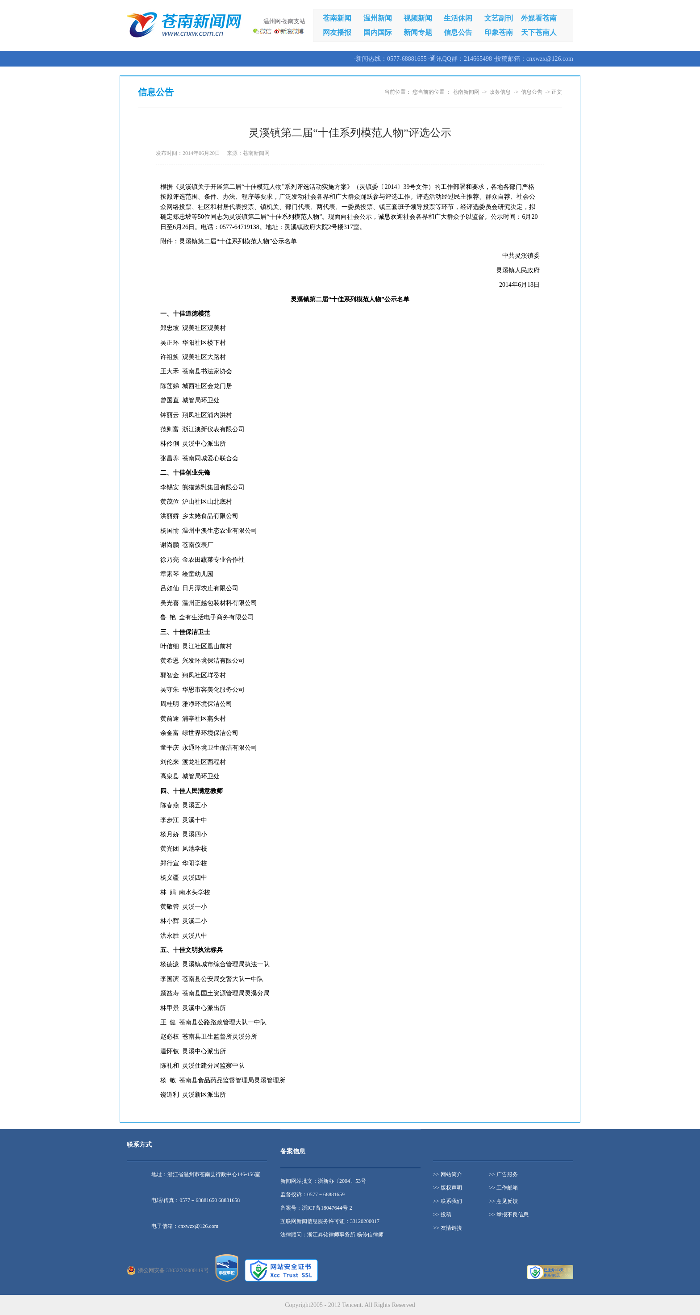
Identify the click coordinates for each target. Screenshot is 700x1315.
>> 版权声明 (447, 1188)
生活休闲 (458, 18)
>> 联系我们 (447, 1201)
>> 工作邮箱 (503, 1188)
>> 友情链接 (447, 1228)
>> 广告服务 (503, 1174)
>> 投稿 (442, 1214)
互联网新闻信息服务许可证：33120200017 (329, 1221)
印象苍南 (498, 32)
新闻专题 (418, 32)
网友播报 (337, 32)
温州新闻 (377, 18)
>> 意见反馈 (503, 1201)
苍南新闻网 (466, 92)
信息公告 (458, 32)
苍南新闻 (337, 18)
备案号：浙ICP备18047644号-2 (316, 1208)
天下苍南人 (539, 32)
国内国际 (377, 32)
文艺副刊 (498, 18)
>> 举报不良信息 (509, 1214)
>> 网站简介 (447, 1174)
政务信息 (500, 92)
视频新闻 (418, 18)
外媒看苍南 (539, 18)
